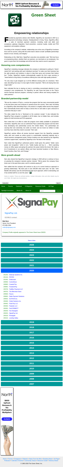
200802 (5, 284)
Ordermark (12, 279)
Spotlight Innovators (7, 190)
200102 (5, 315)
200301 (5, 308)
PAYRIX (11, 277)
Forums (10, 186)
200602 (5, 294)
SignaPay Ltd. (13, 313)
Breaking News (47, 459)
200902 (5, 282)
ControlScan (13, 282)
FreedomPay (13, 286)
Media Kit (19, 190)
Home (3, 186)
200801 (5, 286)
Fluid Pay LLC (13, 303)
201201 (5, 274)
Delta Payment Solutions (16, 296)
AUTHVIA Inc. (13, 298)
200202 (5, 311)
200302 (5, 306)
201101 (5, 277)
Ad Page (51, 186)
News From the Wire (35, 459)
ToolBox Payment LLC (16, 289)
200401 (5, 303)
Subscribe (5, 183)
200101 (5, 318)
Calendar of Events (17, 460)
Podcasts (7, 460)
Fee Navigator (13, 311)
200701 (5, 291)
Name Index (31, 240)
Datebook (19, 186)
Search (58, 191)
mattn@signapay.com (9, 227)
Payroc (11, 294)
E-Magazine (28, 186)
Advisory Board (53, 460)
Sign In (58, 183)
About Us (28, 190)
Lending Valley (13, 318)
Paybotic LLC (13, 306)
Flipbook (25, 459)
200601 (5, 296)
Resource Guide (40, 186)
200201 (5, 313)
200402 (5, 301)
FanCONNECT (13, 308)
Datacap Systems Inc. (16, 274)
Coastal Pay (13, 284)
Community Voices (30, 460)
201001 (5, 279)
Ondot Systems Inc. (15, 301)
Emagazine (17, 459)
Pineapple (12, 315)
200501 (5, 298)
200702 (5, 289)
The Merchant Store (15, 291)
